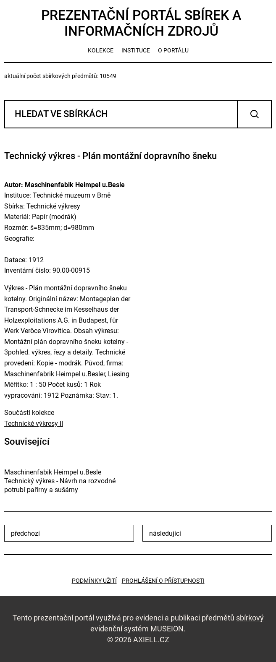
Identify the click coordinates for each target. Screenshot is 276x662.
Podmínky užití (94, 580)
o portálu (173, 50)
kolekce (100, 50)
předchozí (25, 533)
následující (165, 533)
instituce (135, 50)
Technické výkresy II (33, 423)
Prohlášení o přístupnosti (163, 580)
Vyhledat (254, 114)
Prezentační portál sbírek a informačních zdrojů (141, 23)
